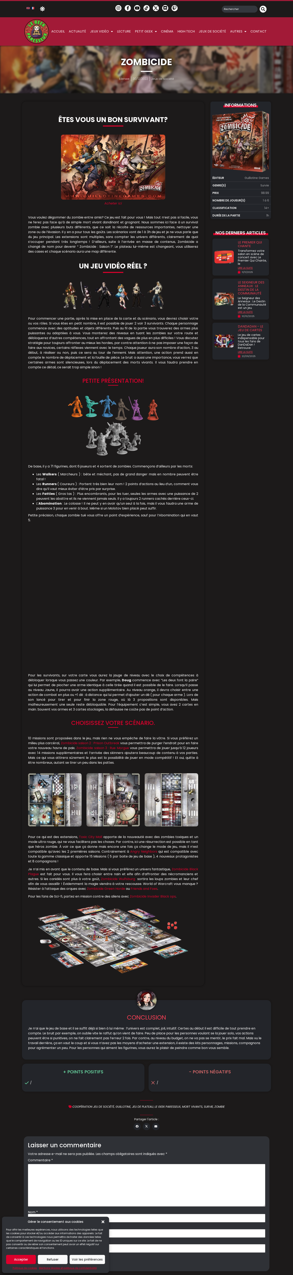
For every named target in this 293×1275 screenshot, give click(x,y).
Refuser (53, 1259)
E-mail (34, 1094)
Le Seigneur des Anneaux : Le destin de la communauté (251, 288)
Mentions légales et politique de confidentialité (68, 1268)
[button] (103, 1222)
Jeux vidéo (101, 31)
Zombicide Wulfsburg (118, 745)
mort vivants (192, 973)
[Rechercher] (263, 9)
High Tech (186, 31)
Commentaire (40, 1027)
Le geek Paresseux (168, 973)
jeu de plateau (142, 973)
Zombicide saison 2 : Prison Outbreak (90, 610)
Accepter (21, 1259)
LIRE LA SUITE (245, 268)
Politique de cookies (25, 1268)
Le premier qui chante (250, 244)
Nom (33, 1079)
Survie (208, 973)
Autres (238, 31)
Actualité (77, 31)
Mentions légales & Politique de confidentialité (163, 1154)
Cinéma (167, 31)
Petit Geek (146, 31)
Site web (35, 1109)
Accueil (58, 31)
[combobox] (240, 9)
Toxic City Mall (90, 703)
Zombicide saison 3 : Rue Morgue (102, 614)
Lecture (124, 31)
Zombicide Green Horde (106, 755)
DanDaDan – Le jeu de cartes (250, 328)
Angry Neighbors (143, 718)
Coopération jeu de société (93, 973)
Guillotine (123, 973)
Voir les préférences (87, 1259)
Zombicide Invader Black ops (153, 763)
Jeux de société (212, 31)
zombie (219, 973)
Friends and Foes (144, 755)
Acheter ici (113, 203)
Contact (258, 31)
